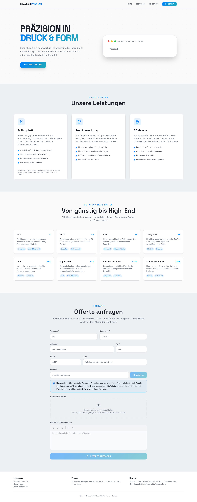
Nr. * (118, 344)
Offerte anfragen (33, 65)
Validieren (138, 375)
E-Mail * (53, 369)
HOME (129, 4)
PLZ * (52, 357)
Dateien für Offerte (58, 397)
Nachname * (105, 331)
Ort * (85, 357)
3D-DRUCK (153, 4)
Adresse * (54, 344)
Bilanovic (31, 4)
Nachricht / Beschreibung (61, 422)
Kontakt (169, 4)
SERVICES (140, 4)
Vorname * (54, 331)
